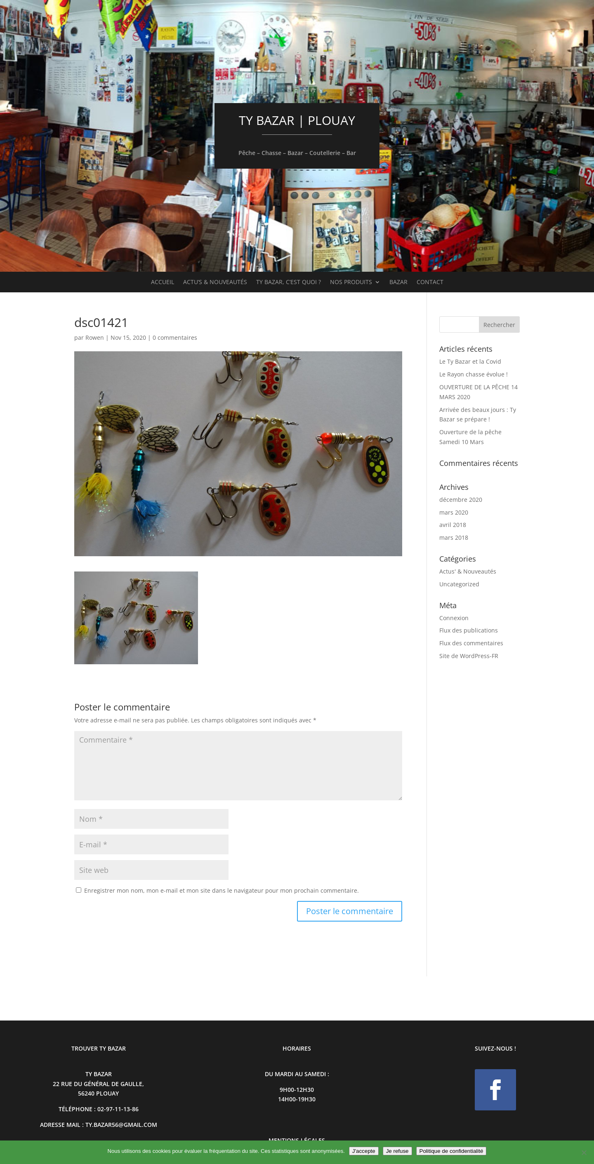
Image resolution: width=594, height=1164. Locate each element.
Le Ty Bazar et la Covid (470, 361)
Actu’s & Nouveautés (215, 282)
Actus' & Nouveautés (467, 571)
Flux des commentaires (471, 643)
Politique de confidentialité (451, 1151)
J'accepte (363, 1151)
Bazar (398, 282)
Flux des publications (468, 630)
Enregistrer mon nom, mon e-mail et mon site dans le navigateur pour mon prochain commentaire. (221, 890)
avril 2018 (452, 525)
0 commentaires (175, 337)
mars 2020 (453, 512)
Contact (430, 282)
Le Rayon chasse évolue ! (473, 374)
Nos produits (351, 282)
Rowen (94, 337)
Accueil (162, 282)
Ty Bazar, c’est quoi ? (288, 282)
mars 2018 (453, 537)
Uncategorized (459, 584)
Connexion (454, 618)
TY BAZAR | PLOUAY (297, 120)
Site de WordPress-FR (468, 656)
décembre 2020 (460, 499)
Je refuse (397, 1151)
